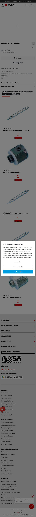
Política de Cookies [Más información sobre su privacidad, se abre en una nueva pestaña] (26, 257)
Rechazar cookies (18, 267)
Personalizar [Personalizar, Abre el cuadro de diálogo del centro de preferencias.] (18, 262)
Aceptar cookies (18, 271)
